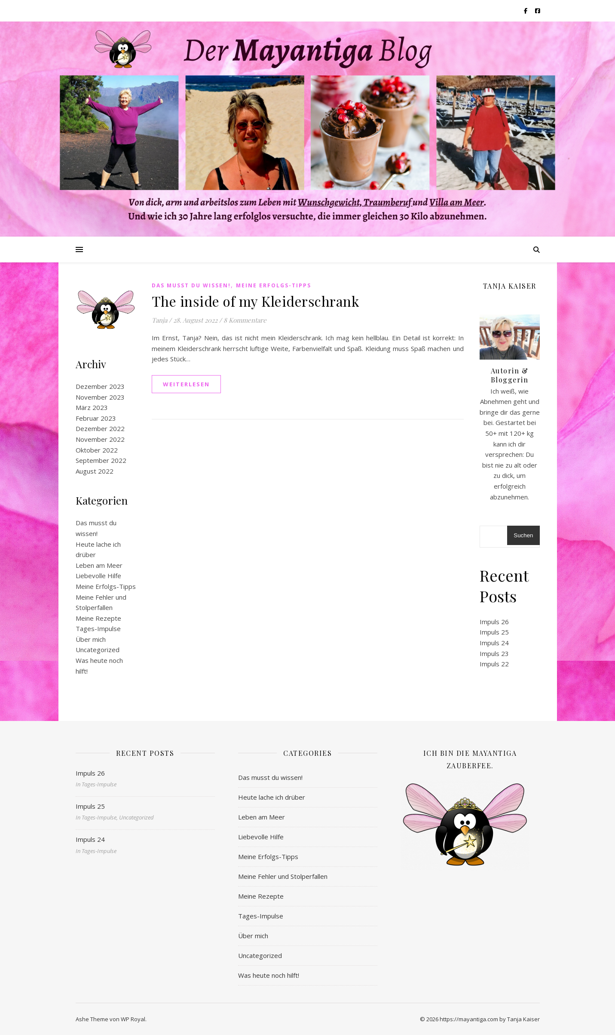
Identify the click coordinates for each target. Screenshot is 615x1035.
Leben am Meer (99, 565)
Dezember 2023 (100, 386)
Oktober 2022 (97, 450)
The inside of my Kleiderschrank (256, 301)
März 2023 (92, 407)
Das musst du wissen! (191, 285)
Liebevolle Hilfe (98, 575)
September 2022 (101, 460)
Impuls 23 (494, 653)
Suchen (523, 535)
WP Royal (133, 1019)
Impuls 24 (494, 642)
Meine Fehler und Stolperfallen (282, 876)
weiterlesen (186, 384)
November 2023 (100, 397)
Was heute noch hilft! (268, 975)
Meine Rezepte (98, 618)
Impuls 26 (494, 621)
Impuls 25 (494, 632)
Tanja (159, 320)
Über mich (91, 639)
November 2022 (100, 439)
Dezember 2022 (100, 428)
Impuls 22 (494, 663)
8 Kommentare (244, 320)
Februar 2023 (96, 418)
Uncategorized (97, 649)
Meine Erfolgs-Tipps (106, 586)
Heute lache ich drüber (271, 797)
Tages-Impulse (98, 628)
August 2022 (94, 471)
